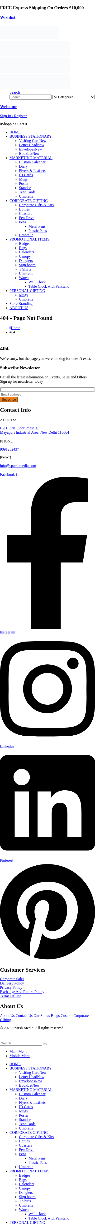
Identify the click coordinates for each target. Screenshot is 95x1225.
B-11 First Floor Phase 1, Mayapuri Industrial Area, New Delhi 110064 (34, 430)
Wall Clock (37, 282)
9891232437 (9, 449)
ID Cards (26, 175)
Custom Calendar (32, 162)
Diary (23, 166)
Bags (23, 248)
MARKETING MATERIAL (31, 158)
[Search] (45, 1044)
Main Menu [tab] (18, 1051)
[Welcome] (47, 111)
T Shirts (25, 269)
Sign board (27, 265)
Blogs (56, 1016)
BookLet (29, 153)
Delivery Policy (12, 983)
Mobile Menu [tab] (20, 1056)
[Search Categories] (73, 97)
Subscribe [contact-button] (9, 399)
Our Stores (41, 1016)
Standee (25, 188)
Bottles (24, 209)
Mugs (23, 179)
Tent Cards (27, 192)
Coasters (25, 213)
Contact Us (24, 1016)
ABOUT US (19, 308)
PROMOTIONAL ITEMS (29, 239)
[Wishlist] (47, 17)
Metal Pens (37, 226)
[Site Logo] (29, 39)
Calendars (26, 252)
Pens (22, 222)
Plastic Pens (37, 231)
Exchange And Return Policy (22, 992)
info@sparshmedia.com (18, 466)
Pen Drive (26, 218)
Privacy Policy (11, 987)
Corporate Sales (12, 979)
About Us (8, 1016)
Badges (24, 243)
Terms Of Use (10, 996)
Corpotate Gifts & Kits (36, 205)
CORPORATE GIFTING (29, 201)
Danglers (26, 261)
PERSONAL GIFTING (27, 291)
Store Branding (21, 303)
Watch (23, 278)
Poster (23, 183)
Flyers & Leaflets (32, 171)
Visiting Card (33, 141)
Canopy (25, 256)
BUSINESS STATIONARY (31, 136)
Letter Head (31, 145)
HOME (15, 132)
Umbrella (26, 196)
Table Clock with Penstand (48, 286)
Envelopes (30, 149)
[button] (15, 92)
